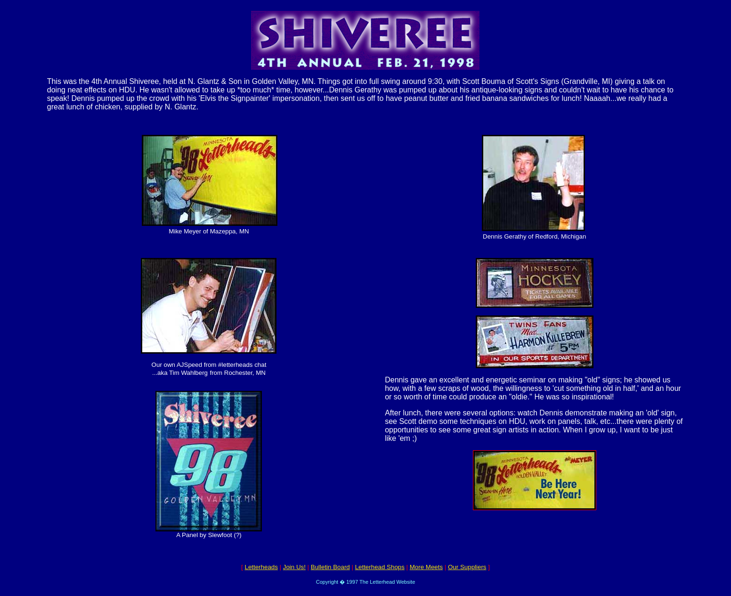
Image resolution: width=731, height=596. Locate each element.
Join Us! (294, 567)
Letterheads (260, 567)
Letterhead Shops (380, 567)
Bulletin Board (330, 567)
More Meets (426, 567)
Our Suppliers (467, 567)
